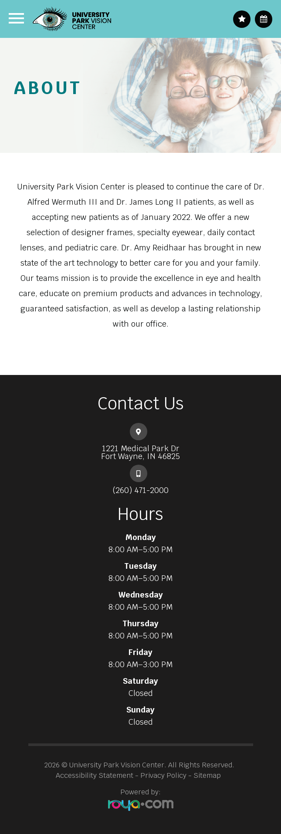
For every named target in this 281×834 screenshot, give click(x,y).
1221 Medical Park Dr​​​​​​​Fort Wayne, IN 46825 (140, 452)
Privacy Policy (163, 775)
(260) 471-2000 (140, 490)
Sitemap (207, 775)
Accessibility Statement (94, 775)
